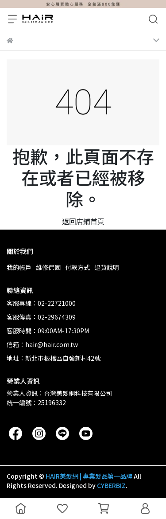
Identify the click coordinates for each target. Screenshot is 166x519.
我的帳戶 (19, 267)
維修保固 (48, 267)
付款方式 (77, 267)
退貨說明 (106, 267)
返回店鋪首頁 (83, 221)
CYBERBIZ (111, 485)
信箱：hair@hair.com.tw (42, 344)
